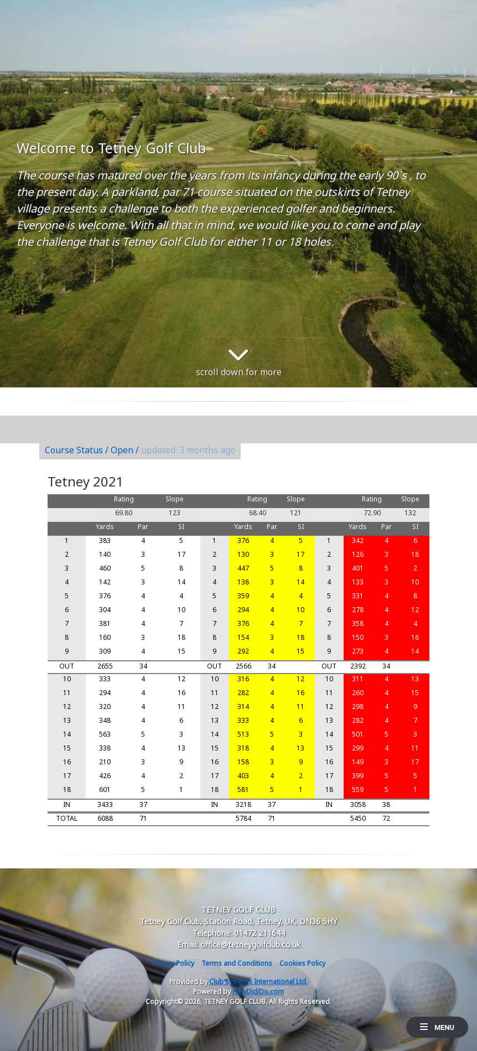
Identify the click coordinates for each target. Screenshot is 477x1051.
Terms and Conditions (236, 963)
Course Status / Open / (140, 450)
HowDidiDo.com (258, 991)
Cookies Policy (302, 963)
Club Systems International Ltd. (258, 981)
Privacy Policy (173, 963)
